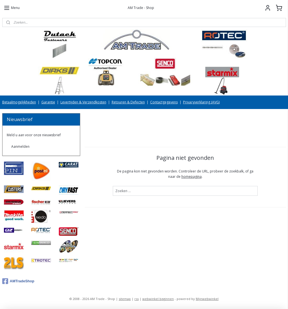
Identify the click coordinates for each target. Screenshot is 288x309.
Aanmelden (20, 146)
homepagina (191, 176)
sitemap (125, 299)
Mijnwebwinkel (207, 299)
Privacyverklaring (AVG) (201, 102)
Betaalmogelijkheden (19, 102)
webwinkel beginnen (158, 299)
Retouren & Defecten (128, 102)
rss (136, 299)
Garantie (48, 102)
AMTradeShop (18, 281)
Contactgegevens (164, 102)
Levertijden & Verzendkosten (83, 102)
